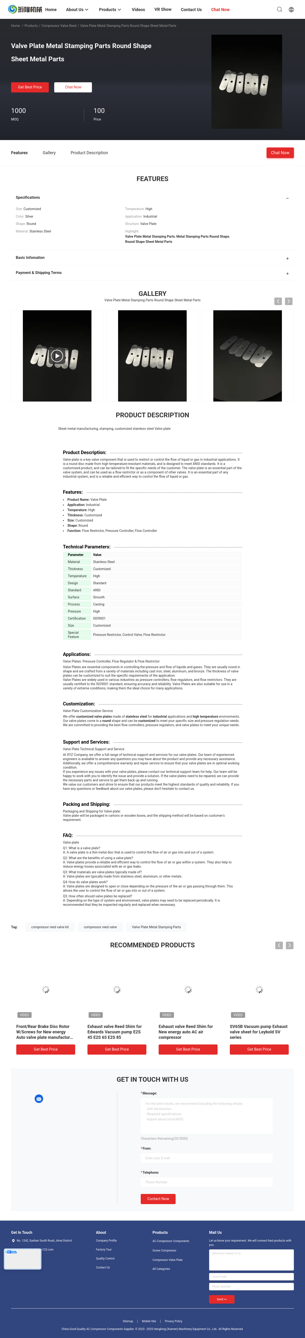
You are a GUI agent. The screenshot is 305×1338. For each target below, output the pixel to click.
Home (15, 26)
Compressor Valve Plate (167, 1260)
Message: (150, 1093)
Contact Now (158, 1199)
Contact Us (103, 1267)
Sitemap (128, 1321)
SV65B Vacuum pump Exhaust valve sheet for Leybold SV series (259, 1032)
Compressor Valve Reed (59, 26)
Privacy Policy (173, 1321)
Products (31, 26)
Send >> (222, 1299)
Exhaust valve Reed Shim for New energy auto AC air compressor (186, 1032)
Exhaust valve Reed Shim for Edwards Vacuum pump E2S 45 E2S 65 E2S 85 (114, 1032)
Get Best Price (30, 87)
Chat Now (73, 87)
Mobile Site (149, 1321)
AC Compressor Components (170, 1241)
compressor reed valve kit (50, 927)
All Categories (161, 1269)
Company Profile (106, 1240)
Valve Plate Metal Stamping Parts (156, 927)
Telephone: (151, 1172)
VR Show (162, 9)
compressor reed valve (100, 927)
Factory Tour (104, 1249)
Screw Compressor (164, 1250)
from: (147, 1148)
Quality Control (105, 1258)
